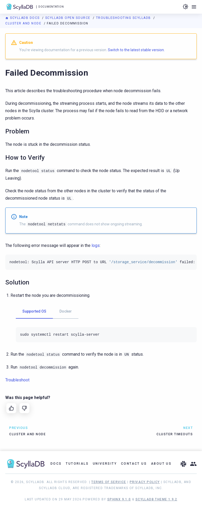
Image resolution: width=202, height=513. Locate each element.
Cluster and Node (24, 23)
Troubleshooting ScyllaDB (124, 18)
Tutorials (77, 463)
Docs (56, 463)
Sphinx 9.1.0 (119, 499)
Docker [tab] (65, 311)
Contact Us (134, 463)
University (105, 463)
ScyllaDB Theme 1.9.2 (156, 499)
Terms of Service (108, 482)
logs (96, 245)
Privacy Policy (145, 482)
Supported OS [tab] (34, 311)
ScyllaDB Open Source (68, 18)
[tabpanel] (106, 334)
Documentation (51, 6)
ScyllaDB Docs (23, 18)
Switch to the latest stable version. (136, 50)
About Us (161, 463)
